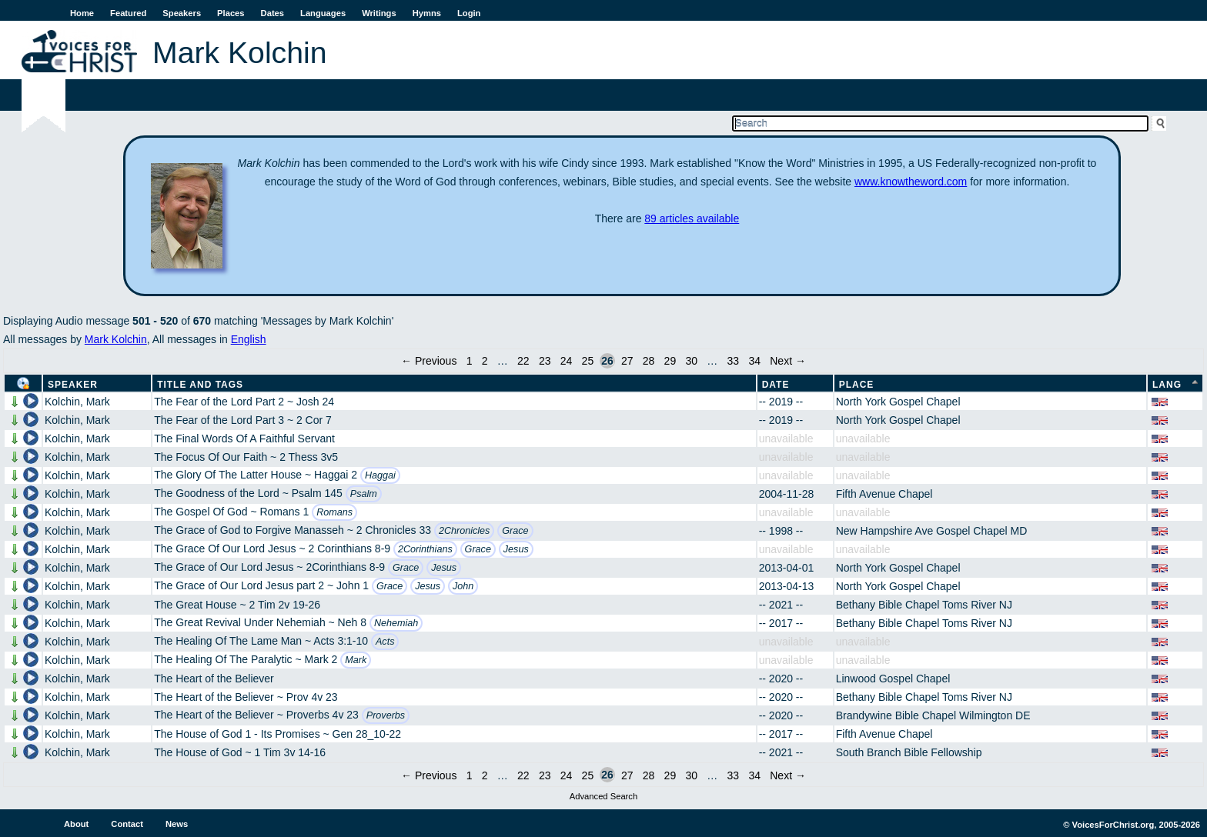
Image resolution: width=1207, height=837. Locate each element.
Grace (515, 530)
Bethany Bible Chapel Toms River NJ (924, 605)
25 (588, 361)
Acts (385, 641)
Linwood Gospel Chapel (893, 678)
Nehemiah (396, 623)
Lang (1167, 384)
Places (230, 13)
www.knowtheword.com (910, 181)
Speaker (73, 384)
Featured (128, 13)
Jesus (516, 549)
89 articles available (691, 218)
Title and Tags (200, 384)
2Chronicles (464, 530)
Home (82, 13)
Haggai (380, 475)
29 (670, 361)
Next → (788, 361)
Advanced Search (603, 796)
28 (649, 361)
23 (545, 361)
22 (523, 361)
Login (468, 13)
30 (691, 361)
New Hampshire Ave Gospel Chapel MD (932, 531)
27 (627, 361)
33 (733, 361)
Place (856, 384)
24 (566, 361)
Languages (323, 13)
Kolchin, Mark (77, 401)
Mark (355, 660)
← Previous (428, 361)
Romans (334, 512)
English (248, 339)
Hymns (427, 13)
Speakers (181, 13)
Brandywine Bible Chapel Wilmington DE (933, 715)
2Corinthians (425, 549)
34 (754, 361)
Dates (272, 13)
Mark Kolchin (116, 339)
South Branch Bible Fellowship (909, 752)
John (463, 586)
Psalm (363, 494)
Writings (379, 13)
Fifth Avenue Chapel (884, 494)
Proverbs (385, 715)
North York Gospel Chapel (898, 401)
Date (776, 384)
